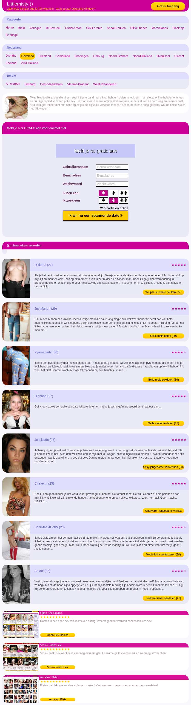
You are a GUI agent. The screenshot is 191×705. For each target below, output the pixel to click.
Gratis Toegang (168, 6)
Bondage (12, 35)
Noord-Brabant (118, 56)
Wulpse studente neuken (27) (163, 292)
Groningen (82, 56)
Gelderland (62, 56)
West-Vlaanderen (104, 84)
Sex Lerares (94, 28)
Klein (21, 28)
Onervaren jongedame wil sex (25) (163, 511)
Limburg (98, 56)
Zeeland (11, 63)
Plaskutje (178, 28)
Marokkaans (159, 28)
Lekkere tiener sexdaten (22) (163, 598)
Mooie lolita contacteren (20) (163, 554)
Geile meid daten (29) (163, 336)
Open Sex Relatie (57, 635)
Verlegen (35, 28)
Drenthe (11, 55)
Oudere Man (73, 28)
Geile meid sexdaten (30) (163, 379)
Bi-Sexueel (53, 28)
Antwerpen (13, 83)
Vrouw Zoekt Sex (57, 667)
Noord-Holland (142, 56)
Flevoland (27, 56)
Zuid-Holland (29, 63)
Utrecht (179, 56)
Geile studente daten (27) (163, 423)
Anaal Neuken (116, 28)
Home (10, 27)
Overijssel (163, 56)
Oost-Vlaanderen (51, 84)
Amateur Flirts (57, 699)
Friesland (45, 56)
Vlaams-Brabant (77, 84)
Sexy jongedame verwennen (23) (163, 467)
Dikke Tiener (138, 28)
